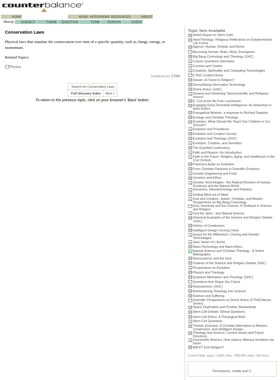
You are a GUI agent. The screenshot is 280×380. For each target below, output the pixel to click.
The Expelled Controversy (211, 147)
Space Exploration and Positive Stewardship (224, 307)
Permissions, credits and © (232, 371)
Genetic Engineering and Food (214, 173)
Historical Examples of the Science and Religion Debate (232, 217)
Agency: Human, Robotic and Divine (219, 46)
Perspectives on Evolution (211, 267)
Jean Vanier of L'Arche (209, 242)
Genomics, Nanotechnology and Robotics (222, 189)
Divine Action (202, 89)
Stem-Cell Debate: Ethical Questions (219, 311)
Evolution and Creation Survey (214, 133)
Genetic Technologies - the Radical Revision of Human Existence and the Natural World (232, 184)
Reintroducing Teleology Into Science (219, 291)
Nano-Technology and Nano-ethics (217, 246)
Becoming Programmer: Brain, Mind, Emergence (224, 52)
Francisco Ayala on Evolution (213, 164)
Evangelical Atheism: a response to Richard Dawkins (230, 112)
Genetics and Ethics (207, 177)
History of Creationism (208, 225)
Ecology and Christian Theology (215, 117)
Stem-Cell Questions (207, 321)
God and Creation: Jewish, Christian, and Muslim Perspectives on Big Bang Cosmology (227, 200)
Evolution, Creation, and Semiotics (217, 143)
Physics (15, 66)
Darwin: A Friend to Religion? (213, 80)
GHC (249, 56)
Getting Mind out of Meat (210, 194)
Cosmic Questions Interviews (213, 61)
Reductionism (202, 286)
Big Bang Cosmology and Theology (218, 56)
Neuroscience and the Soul (212, 258)
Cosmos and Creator (208, 66)
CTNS (175, 76)
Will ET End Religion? (208, 347)
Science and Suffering (208, 296)
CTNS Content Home (208, 75)
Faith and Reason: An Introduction (217, 152)
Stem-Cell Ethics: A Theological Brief (219, 317)
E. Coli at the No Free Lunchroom (217, 101)
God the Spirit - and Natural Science (218, 213)
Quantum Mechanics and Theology (218, 277)
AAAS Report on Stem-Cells (213, 35)
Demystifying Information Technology (219, 84)
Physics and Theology (208, 272)
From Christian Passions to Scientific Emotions (226, 169)
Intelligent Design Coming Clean (216, 230)
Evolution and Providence (211, 129)
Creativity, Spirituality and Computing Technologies (229, 70)
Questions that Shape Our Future (216, 281)
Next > (110, 93)
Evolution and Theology (210, 138)
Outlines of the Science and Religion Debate (224, 263)
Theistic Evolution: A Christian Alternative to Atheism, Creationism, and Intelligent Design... (230, 327)
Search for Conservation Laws (92, 86)
